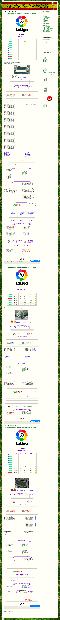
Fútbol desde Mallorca (46, 20)
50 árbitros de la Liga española (47, 32)
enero (45, 71)
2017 (44, 82)
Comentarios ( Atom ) (10, 611)
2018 (44, 81)
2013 (44, 87)
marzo (45, 69)
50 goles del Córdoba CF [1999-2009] (48, 28)
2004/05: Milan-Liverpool (46, 39)
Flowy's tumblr (45, 19)
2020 (44, 79)
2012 (44, 88)
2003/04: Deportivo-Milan (46, 42)
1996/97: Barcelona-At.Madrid (47, 40)
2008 (44, 92)
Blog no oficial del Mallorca (46, 17)
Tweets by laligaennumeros (46, 11)
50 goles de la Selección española (47, 30)
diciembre (45, 59)
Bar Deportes (45, 16)
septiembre (45, 62)
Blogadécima (45, 15)
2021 (44, 78)
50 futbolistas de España (46, 34)
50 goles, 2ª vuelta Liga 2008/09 (47, 29)
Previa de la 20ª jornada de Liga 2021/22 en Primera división (20, 427)
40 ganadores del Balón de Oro (47, 26)
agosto (45, 63)
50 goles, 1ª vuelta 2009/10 (46, 27)
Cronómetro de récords (46, 18)
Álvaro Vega (45, 104)
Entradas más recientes (7, 610)
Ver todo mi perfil (45, 106)
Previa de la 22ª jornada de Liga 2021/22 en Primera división (20, 13)
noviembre (45, 60)
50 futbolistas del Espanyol (46, 31)
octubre (45, 61)
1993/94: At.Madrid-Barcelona (47, 41)
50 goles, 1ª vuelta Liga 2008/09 (47, 33)
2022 (44, 58)
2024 (44, 56)
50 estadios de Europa (46, 25)
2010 (44, 90)
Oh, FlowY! (44, 21)
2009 (44, 91)
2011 (44, 89)
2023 (44, 57)
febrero (45, 70)
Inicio (22, 610)
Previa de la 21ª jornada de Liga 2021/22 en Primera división (20, 267)
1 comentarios (14, 261)
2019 (44, 80)
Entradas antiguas (37, 610)
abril (44, 68)
